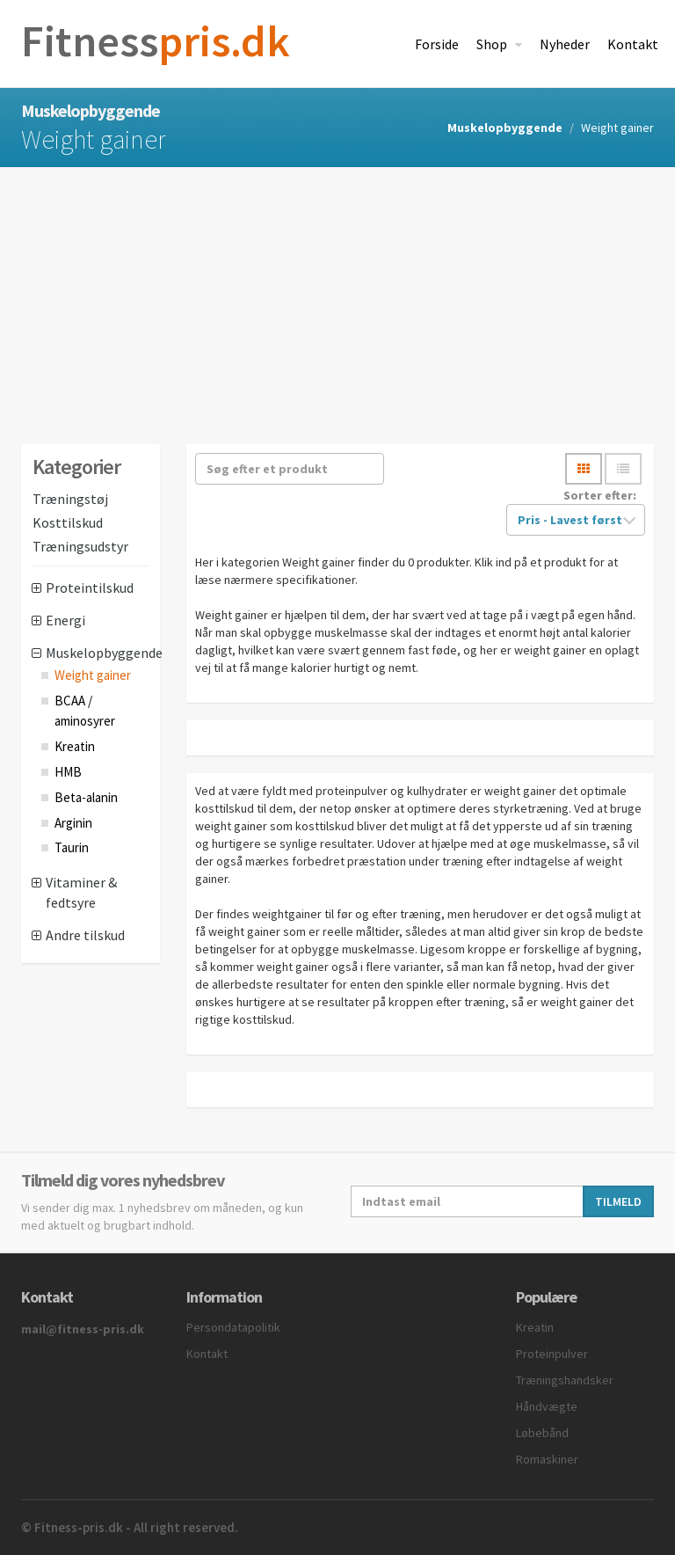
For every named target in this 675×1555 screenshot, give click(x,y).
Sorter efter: (599, 495)
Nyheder (565, 44)
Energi (65, 620)
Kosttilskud (68, 522)
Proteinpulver (552, 1354)
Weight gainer (92, 675)
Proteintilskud (90, 587)
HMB (68, 771)
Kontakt (632, 44)
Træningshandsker (564, 1380)
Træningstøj (70, 498)
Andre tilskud (85, 935)
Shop (493, 44)
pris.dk (155, 41)
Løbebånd (542, 1433)
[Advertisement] (337, 299)
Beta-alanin (86, 797)
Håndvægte (546, 1406)
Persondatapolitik (233, 1327)
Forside (437, 44)
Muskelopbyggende (504, 127)
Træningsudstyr (80, 546)
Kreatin (74, 746)
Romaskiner (547, 1459)
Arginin (73, 822)
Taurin (71, 847)
